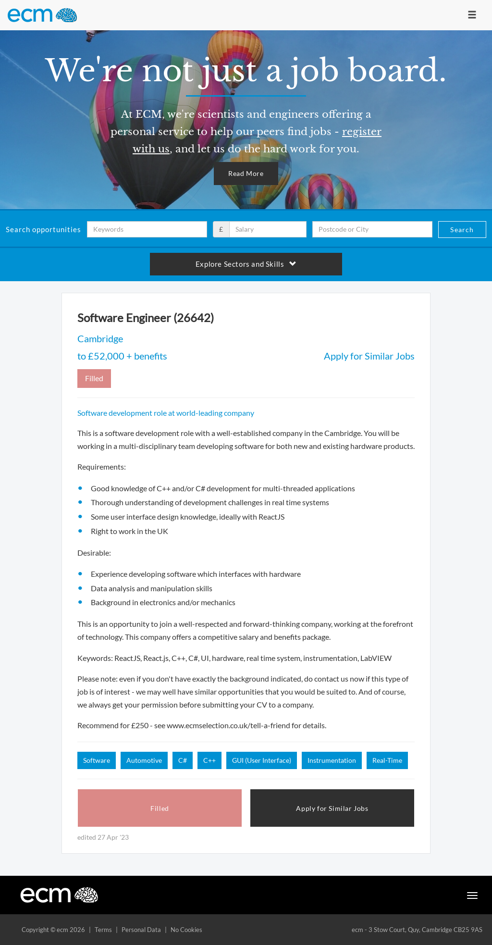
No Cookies (186, 929)
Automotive (144, 760)
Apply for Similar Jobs (369, 355)
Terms (103, 929)
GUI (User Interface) (261, 760)
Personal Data (141, 929)
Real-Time (387, 760)
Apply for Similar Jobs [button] (332, 808)
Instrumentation (332, 760)
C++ (209, 760)
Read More (245, 173)
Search (462, 229)
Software (96, 760)
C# (182, 760)
